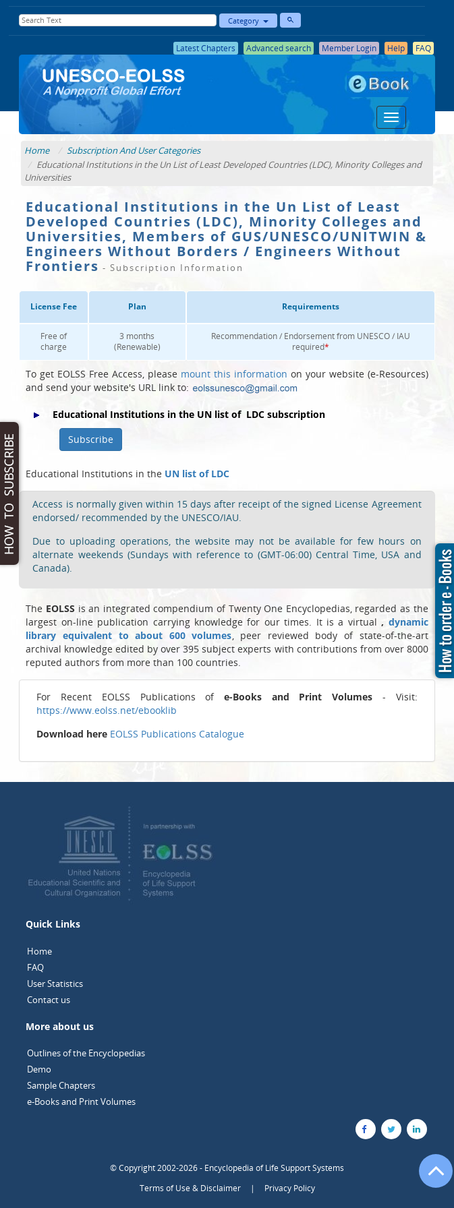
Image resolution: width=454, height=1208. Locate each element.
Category (248, 21)
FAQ (35, 967)
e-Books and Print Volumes (81, 1101)
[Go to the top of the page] (430, 1177)
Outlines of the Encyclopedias (86, 1053)
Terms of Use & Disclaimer (190, 1188)
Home (36, 150)
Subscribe (90, 439)
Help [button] (396, 48)
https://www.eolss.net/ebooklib (106, 710)
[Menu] (391, 117)
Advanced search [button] (278, 48)
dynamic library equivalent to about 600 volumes (227, 628)
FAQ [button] (423, 48)
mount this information (234, 373)
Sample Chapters (61, 1085)
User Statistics (55, 983)
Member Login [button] (349, 48)
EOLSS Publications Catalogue (177, 733)
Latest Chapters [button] (205, 48)
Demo (39, 1069)
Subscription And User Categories (133, 150)
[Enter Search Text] (118, 20)
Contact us (48, 1000)
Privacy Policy (289, 1188)
